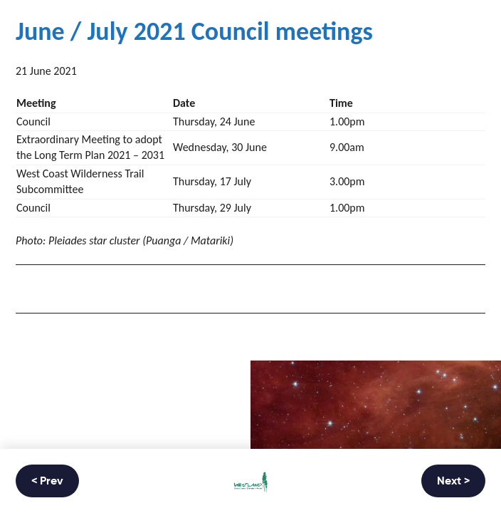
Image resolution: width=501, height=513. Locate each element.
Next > (453, 481)
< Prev (47, 481)
